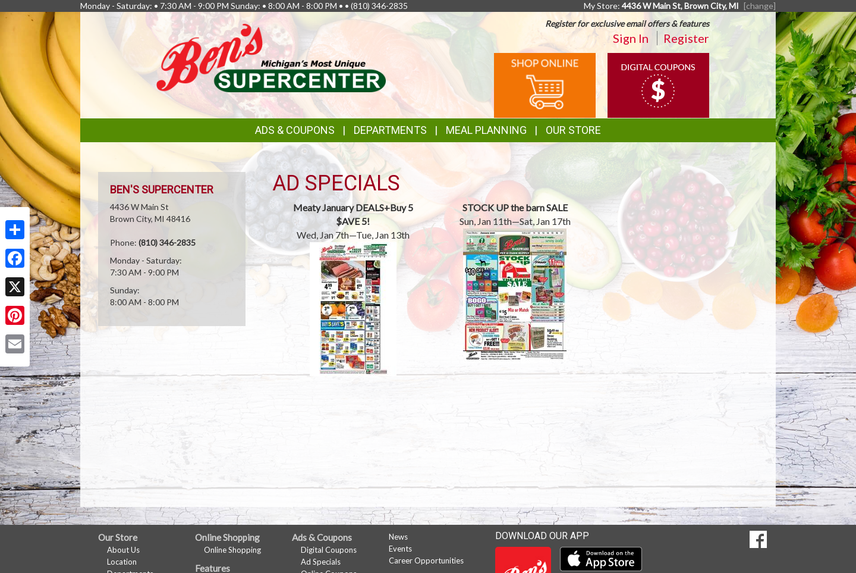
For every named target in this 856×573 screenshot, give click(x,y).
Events (400, 548)
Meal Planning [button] (486, 130)
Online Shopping (232, 550)
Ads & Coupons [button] (295, 130)
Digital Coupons (329, 550)
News (398, 536)
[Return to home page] (271, 57)
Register (686, 38)
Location (122, 561)
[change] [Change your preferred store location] (760, 6)
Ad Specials (321, 561)
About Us (123, 550)
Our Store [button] (573, 130)
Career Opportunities (426, 560)
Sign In (631, 38)
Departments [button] (390, 130)
